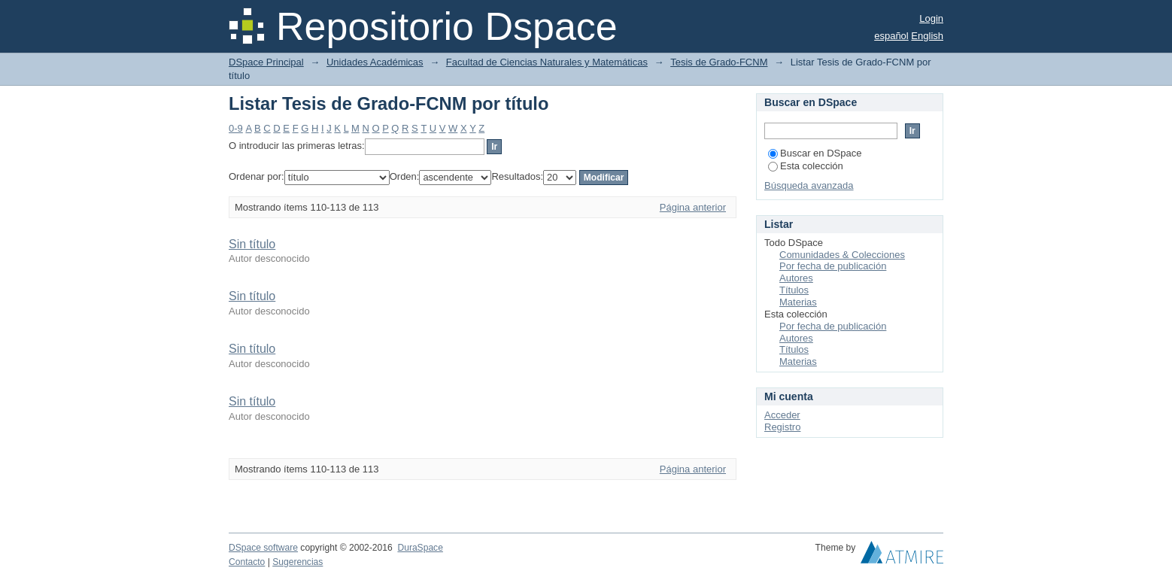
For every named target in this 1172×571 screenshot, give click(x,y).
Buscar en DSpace (814, 153)
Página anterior (693, 207)
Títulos (794, 290)
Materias (798, 302)
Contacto (247, 562)
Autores (796, 278)
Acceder (782, 415)
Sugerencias (297, 562)
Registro (782, 427)
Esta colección (805, 166)
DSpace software (263, 547)
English (927, 35)
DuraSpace (419, 547)
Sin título (252, 244)
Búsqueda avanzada (809, 185)
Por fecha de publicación (832, 266)
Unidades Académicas (375, 62)
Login (931, 18)
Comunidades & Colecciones (842, 254)
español (891, 35)
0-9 (236, 128)
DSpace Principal (266, 62)
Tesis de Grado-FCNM (718, 62)
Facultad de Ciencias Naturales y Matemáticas (547, 62)
